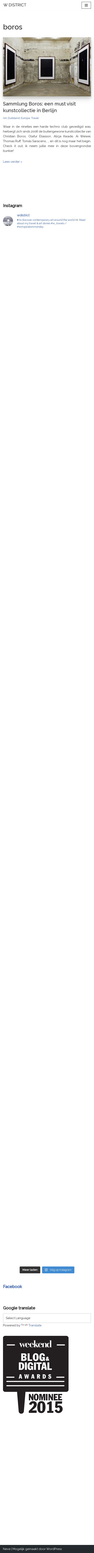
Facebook (12, 1286)
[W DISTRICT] (15, 5)
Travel (35, 118)
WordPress (54, 1549)
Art (5, 118)
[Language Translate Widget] (47, 1318)
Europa (25, 118)
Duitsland (14, 118)
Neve (6, 1549)
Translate (31, 1325)
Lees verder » (12, 162)
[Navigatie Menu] (86, 5)
